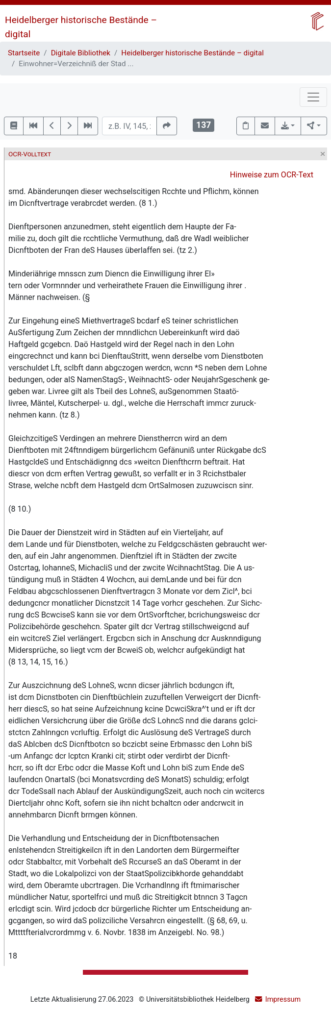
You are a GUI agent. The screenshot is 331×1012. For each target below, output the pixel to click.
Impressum (283, 999)
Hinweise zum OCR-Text (271, 174)
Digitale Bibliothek (80, 53)
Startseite (24, 53)
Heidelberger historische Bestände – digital (192, 53)
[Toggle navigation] (313, 97)
